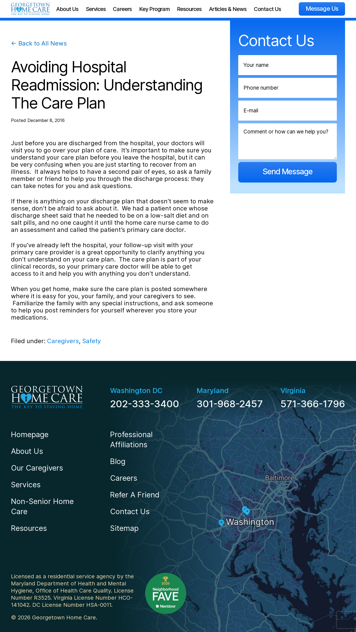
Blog (117, 461)
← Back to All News (39, 43)
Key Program (154, 9)
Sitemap (124, 528)
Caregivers (63, 341)
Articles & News (228, 9)
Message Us (322, 8)
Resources (189, 9)
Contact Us (267, 9)
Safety (91, 341)
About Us (67, 9)
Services (96, 9)
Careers (122, 9)
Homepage (29, 434)
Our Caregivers (37, 467)
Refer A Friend (134, 494)
